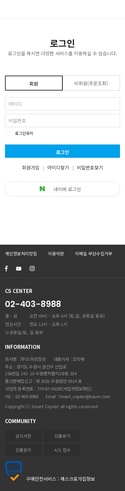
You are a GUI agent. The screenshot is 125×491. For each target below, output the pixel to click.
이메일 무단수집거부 (93, 253)
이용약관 (56, 253)
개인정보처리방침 (21, 253)
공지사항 (23, 436)
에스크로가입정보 (77, 478)
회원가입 (30, 167)
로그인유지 (24, 133)
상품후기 (62, 436)
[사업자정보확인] (77, 388)
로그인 (62, 152)
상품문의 (23, 450)
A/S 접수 (62, 450)
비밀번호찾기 (90, 167)
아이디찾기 (58, 167)
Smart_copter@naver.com (84, 396)
